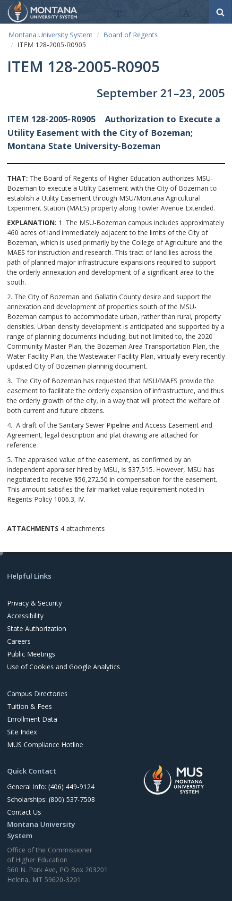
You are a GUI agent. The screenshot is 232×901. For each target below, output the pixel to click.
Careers (19, 641)
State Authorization (36, 628)
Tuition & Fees (29, 706)
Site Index (22, 731)
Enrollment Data (32, 719)
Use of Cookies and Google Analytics (63, 666)
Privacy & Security (34, 602)
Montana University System (51, 34)
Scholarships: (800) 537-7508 (51, 799)
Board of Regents (130, 34)
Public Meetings (31, 653)
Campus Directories (37, 693)
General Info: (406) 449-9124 (51, 786)
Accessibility (25, 615)
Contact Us (24, 812)
